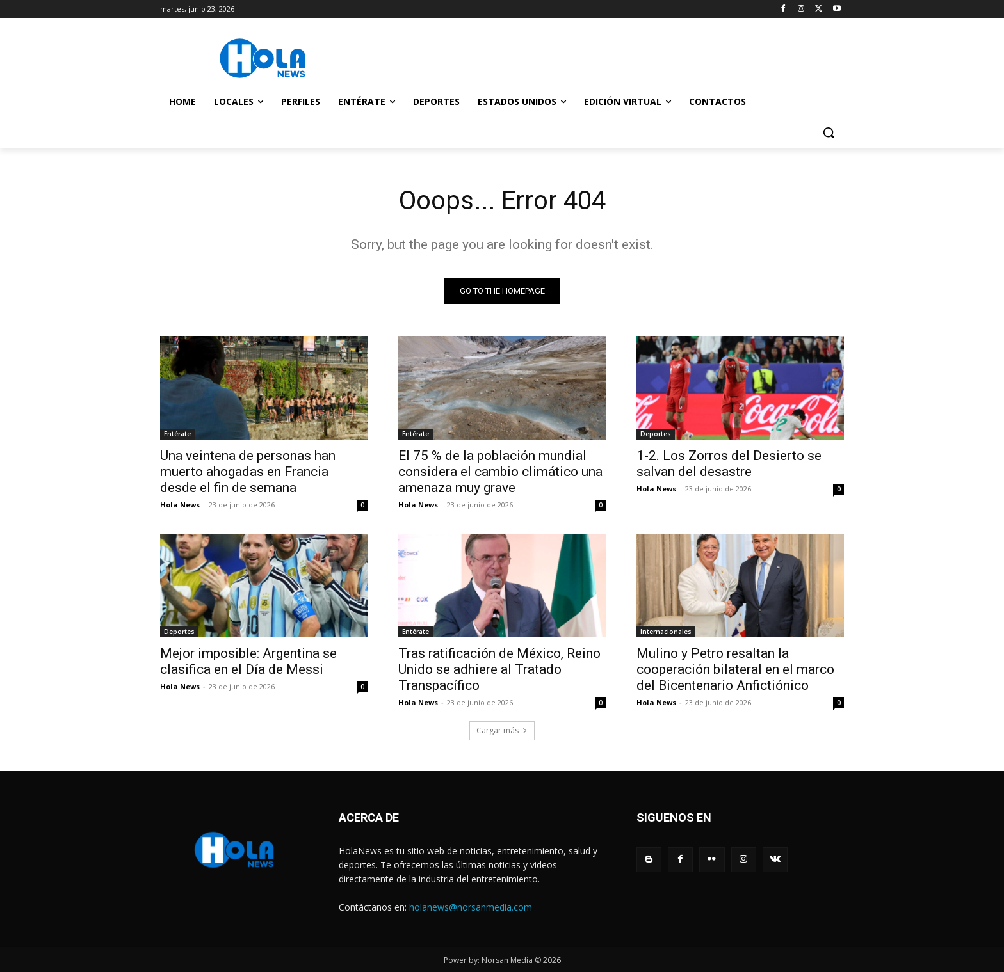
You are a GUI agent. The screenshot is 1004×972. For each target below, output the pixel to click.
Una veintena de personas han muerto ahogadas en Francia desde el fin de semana (248, 471)
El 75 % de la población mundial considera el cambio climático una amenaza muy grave (500, 471)
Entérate (177, 433)
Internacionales (666, 631)
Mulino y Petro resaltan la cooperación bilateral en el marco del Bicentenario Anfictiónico (735, 669)
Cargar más (502, 730)
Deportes (655, 433)
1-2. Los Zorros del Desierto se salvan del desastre (729, 463)
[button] (828, 132)
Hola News (180, 504)
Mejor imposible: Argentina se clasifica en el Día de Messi (248, 661)
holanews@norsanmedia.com (470, 907)
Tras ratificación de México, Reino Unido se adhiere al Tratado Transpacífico (499, 669)
